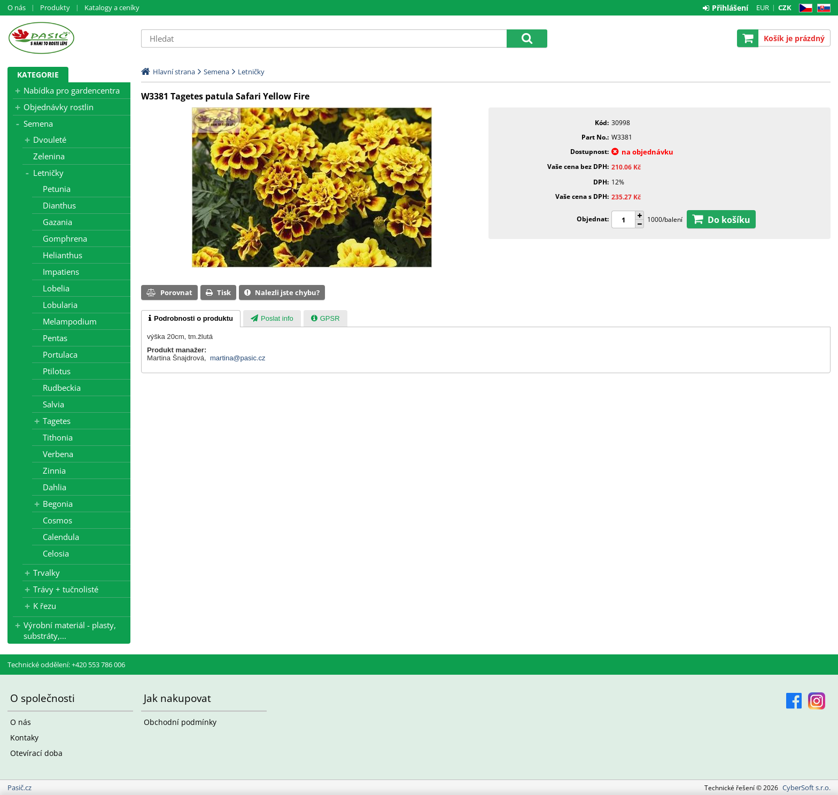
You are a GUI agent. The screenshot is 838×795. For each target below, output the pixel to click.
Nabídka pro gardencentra (72, 90)
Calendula (61, 536)
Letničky (48, 172)
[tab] (190, 318)
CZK (785, 7)
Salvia (53, 404)
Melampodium (70, 321)
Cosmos (57, 520)
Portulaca (60, 354)
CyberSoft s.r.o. (806, 787)
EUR (762, 7)
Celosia (56, 553)
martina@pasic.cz (238, 358)
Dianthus (59, 205)
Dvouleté (49, 139)
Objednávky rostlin (59, 107)
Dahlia (54, 487)
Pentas (55, 338)
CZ (804, 8)
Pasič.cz (68, 38)
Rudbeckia (62, 387)
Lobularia (60, 304)
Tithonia (58, 437)
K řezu (44, 605)
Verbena (58, 454)
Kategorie (38, 75)
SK (822, 8)
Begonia (58, 503)
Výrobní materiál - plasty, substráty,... (70, 630)
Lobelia (56, 288)
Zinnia (54, 470)
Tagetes (57, 420)
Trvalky (46, 572)
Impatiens (61, 271)
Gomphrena (65, 238)
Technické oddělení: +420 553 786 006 (66, 664)
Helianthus (62, 255)
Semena (38, 123)
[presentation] (191, 319)
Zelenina (49, 156)
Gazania (57, 222)
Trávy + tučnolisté (65, 589)
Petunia (57, 188)
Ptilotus (57, 371)
